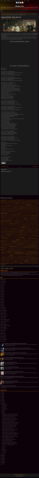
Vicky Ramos (5, 262)
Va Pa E (37, 260)
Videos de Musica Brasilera (5, 321)
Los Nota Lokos (7, 237)
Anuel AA (9, 203)
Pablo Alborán (10, 249)
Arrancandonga (22, 203)
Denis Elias (4, 215)
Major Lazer (36, 238)
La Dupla (2, 233)
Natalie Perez (6, 246)
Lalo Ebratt (28, 234)
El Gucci (36, 217)
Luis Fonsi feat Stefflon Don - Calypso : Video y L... (9, 419)
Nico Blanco (6, 247)
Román (24, 253)
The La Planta (33, 258)
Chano (27, 209)
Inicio (1, 10)
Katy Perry (12, 231)
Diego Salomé (34, 215)
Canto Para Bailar (20, 208)
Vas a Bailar (31, 261)
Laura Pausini (8, 235)
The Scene (11, 259)
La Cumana (37, 232)
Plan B (11, 251)
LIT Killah (23, 232)
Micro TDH (14, 244)
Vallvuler (19, 261)
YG (15, 263)
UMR (26, 260)
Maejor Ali (22, 238)
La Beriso (28, 232)
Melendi (21, 243)
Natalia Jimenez (36, 245)
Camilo (13, 208)
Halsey (14, 225)
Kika (4, 232)
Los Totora (15, 237)
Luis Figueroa (2, 238)
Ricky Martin (31, 252)
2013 (2, 459)
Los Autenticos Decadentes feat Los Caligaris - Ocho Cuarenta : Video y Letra (17, 348)
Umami (28, 260)
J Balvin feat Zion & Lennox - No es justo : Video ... (9, 418)
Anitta (7, 203)
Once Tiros (8, 248)
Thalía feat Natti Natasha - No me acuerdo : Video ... (10, 436)
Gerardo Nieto (18, 223)
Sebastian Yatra (29, 254)
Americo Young (21, 202)
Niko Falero (20, 247)
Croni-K (16, 212)
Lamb (34, 234)
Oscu (28, 248)
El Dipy (30, 217)
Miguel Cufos (22, 244)
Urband (33, 260)
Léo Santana (11, 238)
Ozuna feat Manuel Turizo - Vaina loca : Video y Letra (10, 423)
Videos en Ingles (3, 336)
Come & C (35, 211)
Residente (5, 252)
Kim (5, 232)
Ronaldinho (26, 253)
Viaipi (37, 261)
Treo (13, 260)
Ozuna (2, 249)
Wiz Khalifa (10, 263)
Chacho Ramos (15, 209)
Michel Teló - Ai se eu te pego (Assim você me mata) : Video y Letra (15, 343)
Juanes (37, 229)
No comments (14, 18)
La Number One (28, 233)
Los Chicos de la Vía (29, 236)
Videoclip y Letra (19, 6)
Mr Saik (24, 245)
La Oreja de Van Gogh (34, 233)
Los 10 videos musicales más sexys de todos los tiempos (13, 371)
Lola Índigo (3, 236)
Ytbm (29, 263)
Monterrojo (19, 245)
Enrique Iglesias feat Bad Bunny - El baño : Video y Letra (14, 376)
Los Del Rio (33, 236)
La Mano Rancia (19, 233)
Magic (24, 238)
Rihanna (35, 252)
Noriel (36, 247)
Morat (22, 245)
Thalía (12, 258)
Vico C (8, 262)
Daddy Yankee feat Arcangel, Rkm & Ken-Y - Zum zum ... (11, 422)
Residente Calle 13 (10, 252)
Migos (16, 244)
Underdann (30, 260)
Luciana (31, 237)
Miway (11, 245)
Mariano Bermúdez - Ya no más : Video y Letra (9, 432)
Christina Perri (5, 211)
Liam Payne (24, 235)
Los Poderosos (12, 237)
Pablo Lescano (15, 249)
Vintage (18, 262)
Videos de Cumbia (3, 313)
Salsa (15, 0)
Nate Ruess (9, 246)
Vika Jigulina (15, 262)
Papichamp (22, 249)
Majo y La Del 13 (32, 238)
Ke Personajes (19, 231)
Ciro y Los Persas (19, 211)
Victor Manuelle (11, 262)
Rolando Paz (13, 253)
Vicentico (2, 262)
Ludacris (33, 237)
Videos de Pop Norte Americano (6, 325)
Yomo (27, 263)
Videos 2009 (2, 284)
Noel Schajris (33, 247)
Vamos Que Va (22, 261)
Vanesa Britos (27, 261)
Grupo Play (23, 224)
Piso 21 (7, 251)
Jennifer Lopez (23, 227)
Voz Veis (24, 262)
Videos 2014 (2, 291)
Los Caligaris (25, 236)
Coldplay (32, 211)
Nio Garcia (23, 247)
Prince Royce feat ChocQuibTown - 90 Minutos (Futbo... (10, 433)
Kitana (7, 232)
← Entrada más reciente (4, 166)
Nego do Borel (21, 246)
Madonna (20, 238)
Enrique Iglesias (7, 220)
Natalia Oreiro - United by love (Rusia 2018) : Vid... (9, 443)
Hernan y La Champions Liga (26, 225)
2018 (2, 403)
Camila (6, 208)
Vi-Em (36, 261)
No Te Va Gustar (27, 247)
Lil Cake (27, 235)
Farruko (16, 221)
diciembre (4, 404)
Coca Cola (29, 211)
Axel (37, 203)
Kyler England (11, 232)
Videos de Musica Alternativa (5, 319)
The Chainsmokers (26, 258)
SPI (35, 253)
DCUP (34, 212)
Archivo (11, 268)
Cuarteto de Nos (20, 212)
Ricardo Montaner (26, 252)
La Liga (16, 233)
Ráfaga (34, 253)
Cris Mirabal (9, 212)
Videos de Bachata (3, 310)
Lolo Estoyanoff (7, 236)
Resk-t (14, 252)
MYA (17, 238)
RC (28, 251)
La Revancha (3, 234)
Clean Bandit (26, 211)
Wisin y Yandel (5, 263)
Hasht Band (16, 225)
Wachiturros (27, 262)
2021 (2, 399)
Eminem (2, 220)
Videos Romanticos (3, 308)
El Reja (25, 219)
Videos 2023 (2, 305)
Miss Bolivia (2, 245)
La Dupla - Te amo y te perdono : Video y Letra (9, 426)
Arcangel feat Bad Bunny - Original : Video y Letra (11, 17)
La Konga (11, 233)
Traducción (9, 260)
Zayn (31, 263)
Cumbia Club (26, 212)
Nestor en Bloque (32, 246)
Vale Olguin (3, 261)
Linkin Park (36, 235)
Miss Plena (5, 245)
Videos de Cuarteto (3, 311)
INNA (37, 225)
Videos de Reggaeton (6, 14)
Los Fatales (36, 236)
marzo (3, 449)
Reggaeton (8, 0)
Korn (8, 232)
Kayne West (15, 231)
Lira (1, 236)
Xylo (14, 263)
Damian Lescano (26, 213)
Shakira (12, 255)
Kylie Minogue (15, 232)
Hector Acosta (20, 225)
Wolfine (13, 263)
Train (12, 260)
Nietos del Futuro (14, 247)
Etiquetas (7, 268)
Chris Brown (27, 210)
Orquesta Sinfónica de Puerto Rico (23, 248)
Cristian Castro (13, 212)
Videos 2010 (2, 285)
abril (3, 448)
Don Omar (15, 216)
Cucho (24, 212)
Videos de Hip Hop (3, 316)
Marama (36, 239)
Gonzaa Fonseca (11, 224)
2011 (2, 462)
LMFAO (26, 232)
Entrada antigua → (35, 166)
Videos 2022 (2, 304)
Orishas (17, 248)
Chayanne (3, 210)
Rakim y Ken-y (31, 251)
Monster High (16, 245)
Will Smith (30, 262)
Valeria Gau (16, 261)
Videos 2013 (2, 290)
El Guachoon (33, 217)
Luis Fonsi (6, 238)
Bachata (19, 0)
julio (3, 411)
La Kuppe (13, 233)
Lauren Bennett (12, 235)
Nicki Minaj (36, 246)
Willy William (36, 262)
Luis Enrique (36, 237)
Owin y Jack (36, 248)
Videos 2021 (2, 302)
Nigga (17, 247)
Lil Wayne (33, 235)
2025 (2, 393)
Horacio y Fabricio (34, 225)
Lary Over (36, 234)
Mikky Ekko (30, 244)
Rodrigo (10, 253)
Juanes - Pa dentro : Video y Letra (7, 440)
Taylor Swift (4, 258)
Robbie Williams (4, 253)
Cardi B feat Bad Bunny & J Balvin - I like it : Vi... (9, 439)
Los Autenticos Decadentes (13, 236)
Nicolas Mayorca (10, 247)
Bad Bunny (28, 205)
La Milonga (23, 233)
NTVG (31, 245)
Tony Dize (3, 260)
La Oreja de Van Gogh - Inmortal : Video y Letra (8, 385)
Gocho (8, 224)
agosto (3, 410)
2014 (2, 458)
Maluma (18, 239)
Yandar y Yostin (18, 263)
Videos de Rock (3, 330)
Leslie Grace (21, 235)
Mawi (3, 243)
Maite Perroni (27, 238)
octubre (3, 407)
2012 (2, 461)
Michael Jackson (6, 244)
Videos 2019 (2, 299)
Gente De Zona (13, 223)
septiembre (4, 408)
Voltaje (21, 262)
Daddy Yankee (4, 213)
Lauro (15, 235)
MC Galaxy (15, 238)
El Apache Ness (13, 217)
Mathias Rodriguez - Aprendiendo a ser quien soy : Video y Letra (15, 352)
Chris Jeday (30, 210)
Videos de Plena (3, 322)
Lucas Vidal (26, 237)
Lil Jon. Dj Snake (30, 235)
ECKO (1, 217)
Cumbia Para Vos (30, 212)
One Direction (12, 248)
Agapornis (2, 200)
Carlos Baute (31, 208)
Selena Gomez (36, 254)
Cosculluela (4, 212)
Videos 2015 (2, 293)
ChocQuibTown (15, 210)
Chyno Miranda (14, 211)
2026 (2, 392)
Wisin (2, 263)
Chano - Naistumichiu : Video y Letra (10, 362)
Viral (20, 262)
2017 (2, 454)
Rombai (16, 253)
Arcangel (16, 203)
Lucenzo (29, 237)
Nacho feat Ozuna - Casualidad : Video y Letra (9, 425)
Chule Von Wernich (9, 211)
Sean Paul (15, 254)
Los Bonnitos (19, 236)
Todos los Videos (3, 282)
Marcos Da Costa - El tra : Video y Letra (8, 430)
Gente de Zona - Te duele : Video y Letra (8, 444)
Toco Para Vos (32, 259)
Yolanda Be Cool (25, 263)
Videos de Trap (3, 333)
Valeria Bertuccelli (11, 261)
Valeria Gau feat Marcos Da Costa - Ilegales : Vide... (10, 429)
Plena (1, 0)
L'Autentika (18, 232)
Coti (7, 212)
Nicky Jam (2, 247)
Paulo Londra (14, 250)
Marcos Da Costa (16, 240)
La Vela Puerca (15, 234)
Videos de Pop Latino (4, 324)
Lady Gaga (19, 234)
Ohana (2, 248)
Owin (33, 248)
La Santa (12, 234)
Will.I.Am (33, 262)
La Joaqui (6, 233)
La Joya (9, 233)
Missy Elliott (8, 245)
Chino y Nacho (10, 210)
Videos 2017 (2, 296)
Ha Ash (12, 225)
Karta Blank (8, 231)
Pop (22, 0)
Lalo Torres (31, 234)
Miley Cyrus (34, 244)
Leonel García (17, 235)
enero (3, 452)
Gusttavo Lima (7, 225)
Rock (25, 0)
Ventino (33, 261)
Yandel (21, 263)
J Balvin (24, 226)
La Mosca (25, 233)
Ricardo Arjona (20, 252)
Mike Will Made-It (27, 244)
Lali (21, 234)
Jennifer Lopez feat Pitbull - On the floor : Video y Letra (13, 357)
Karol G (5, 231)
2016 (2, 455)
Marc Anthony (3, 240)
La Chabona (33, 232)
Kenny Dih (28, 231)
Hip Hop (28, 0)
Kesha (31, 231)
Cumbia (5, 0)
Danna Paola (35, 213)
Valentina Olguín (7, 261)
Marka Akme (13, 241)
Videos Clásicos (3, 307)
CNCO (15, 207)
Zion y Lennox (34, 263)
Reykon (16, 252)
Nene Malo (24, 246)
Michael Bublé (2, 244)
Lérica (13, 238)
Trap (12, 0)
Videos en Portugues (4, 339)
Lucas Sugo (22, 237)
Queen (27, 251)
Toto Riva (6, 260)
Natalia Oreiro (3, 246)
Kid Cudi (3, 232)
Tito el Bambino (27, 259)
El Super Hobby (33, 218)
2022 (2, 397)
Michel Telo (11, 244)
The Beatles (16, 258)
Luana (18, 237)
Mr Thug (26, 245)
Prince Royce (17, 251)
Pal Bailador (19, 249)
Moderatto (13, 245)
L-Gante (21, 232)
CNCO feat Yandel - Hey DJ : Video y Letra (11, 381)
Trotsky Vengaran (20, 260)
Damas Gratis (19, 213)
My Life (28, 245)
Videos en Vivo (3, 341)
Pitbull (9, 251)
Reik (3, 252)
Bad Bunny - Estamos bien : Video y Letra (8, 416)
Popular (2, 268)
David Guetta (17, 214)
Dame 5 (22, 213)
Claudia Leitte (23, 211)
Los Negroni (3, 237)
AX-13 (18, 199)
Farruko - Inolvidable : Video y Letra (7, 437)
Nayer (17, 246)
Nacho (33, 245)
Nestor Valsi (28, 246)
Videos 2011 (2, 287)
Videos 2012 (2, 288)
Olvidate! (5, 248)
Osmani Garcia (31, 248)
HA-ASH (10, 225)
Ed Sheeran (4, 217)
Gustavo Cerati (36, 224)
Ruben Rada (32, 253)
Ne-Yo (19, 246)
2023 (2, 396)
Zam (30, 263)
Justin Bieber (21, 230)
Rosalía (29, 253)
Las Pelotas (5, 235)
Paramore (29, 249)
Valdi (1, 261)
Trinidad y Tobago (16, 260)
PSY (4, 249)
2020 (2, 400)
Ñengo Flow (4, 264)
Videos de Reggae (3, 327)
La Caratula (30, 232)
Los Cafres (22, 236)
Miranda (37, 244)
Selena (33, 254)
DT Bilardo (37, 212)
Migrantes (18, 244)
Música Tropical (3, 279)
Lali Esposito (25, 234)
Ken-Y (22, 231)
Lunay (8, 238)
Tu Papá (24, 260)
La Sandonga (8, 234)
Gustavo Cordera (3, 225)
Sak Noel (37, 253)
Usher (35, 260)
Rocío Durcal (7, 253)
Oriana (15, 248)
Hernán (31, 225)
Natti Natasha (13, 246)
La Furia (4, 233)
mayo (3, 446)
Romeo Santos (20, 253)
